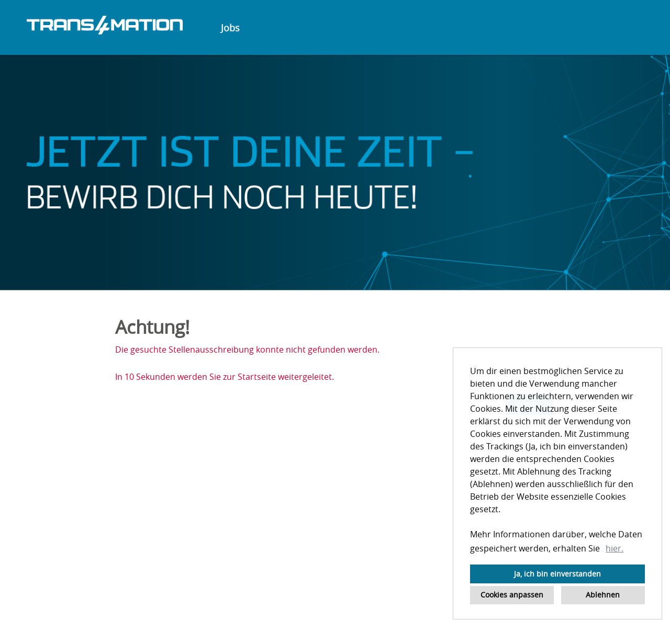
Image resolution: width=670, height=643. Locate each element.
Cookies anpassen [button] (512, 595)
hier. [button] (614, 548)
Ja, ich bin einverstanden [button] (557, 574)
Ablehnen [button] (603, 595)
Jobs (230, 27)
